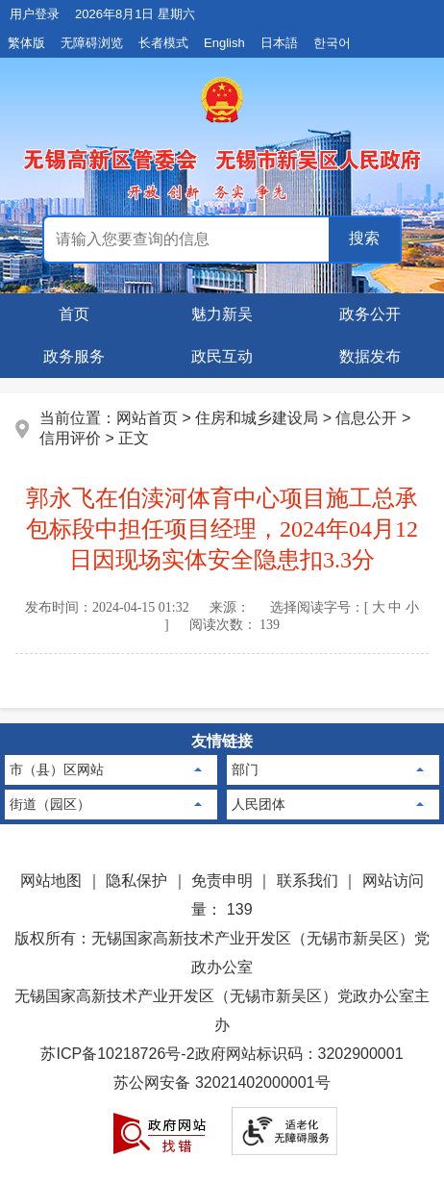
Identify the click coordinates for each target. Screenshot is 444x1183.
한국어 (332, 43)
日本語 (279, 43)
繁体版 (26, 43)
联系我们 (307, 880)
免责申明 (222, 880)
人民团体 (258, 804)
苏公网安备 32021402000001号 (221, 1082)
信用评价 (70, 438)
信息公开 (366, 418)
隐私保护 (136, 880)
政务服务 (74, 356)
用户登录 (35, 14)
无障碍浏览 (92, 43)
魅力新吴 (222, 314)
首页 (74, 314)
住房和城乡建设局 (256, 418)
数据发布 (370, 356)
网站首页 (147, 418)
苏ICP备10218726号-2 (117, 1053)
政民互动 (222, 356)
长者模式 (163, 43)
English (224, 43)
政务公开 (370, 314)
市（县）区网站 (57, 769)
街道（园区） (50, 804)
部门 (245, 769)
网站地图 (51, 880)
